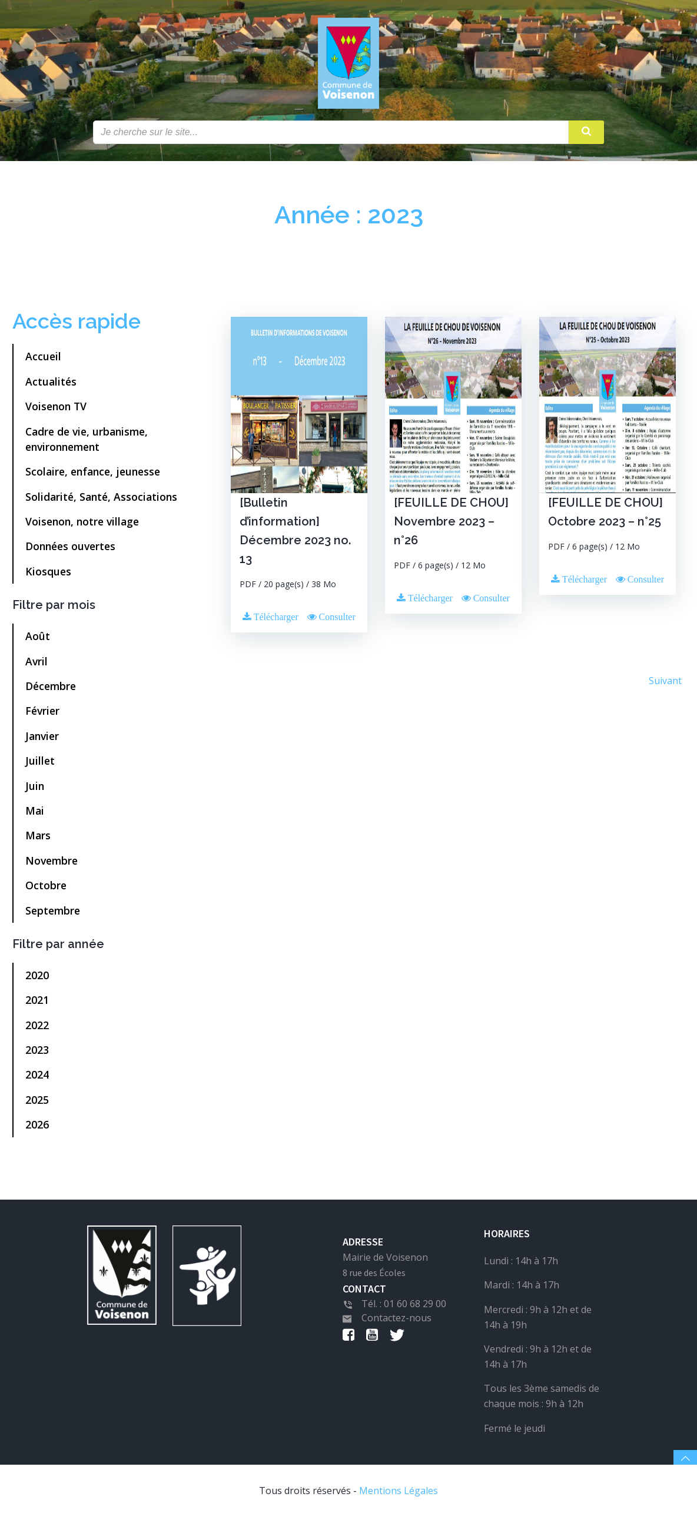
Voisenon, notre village (83, 527)
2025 (38, 1106)
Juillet (41, 766)
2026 (38, 1130)
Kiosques (49, 577)
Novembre (52, 866)
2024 (38, 1080)
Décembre (51, 692)
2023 (38, 1056)
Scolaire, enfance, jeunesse (93, 477)
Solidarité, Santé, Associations (102, 502)
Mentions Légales (398, 1501)
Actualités (52, 387)
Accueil (44, 362)
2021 (38, 1006)
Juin (35, 791)
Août (38, 642)
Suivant (664, 685)
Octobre (47, 891)
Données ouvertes (71, 552)
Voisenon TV (57, 412)
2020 (38, 981)
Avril (37, 666)
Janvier (43, 741)
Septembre (53, 916)
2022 (38, 1030)
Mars (39, 841)
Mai (35, 816)
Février (43, 716)
